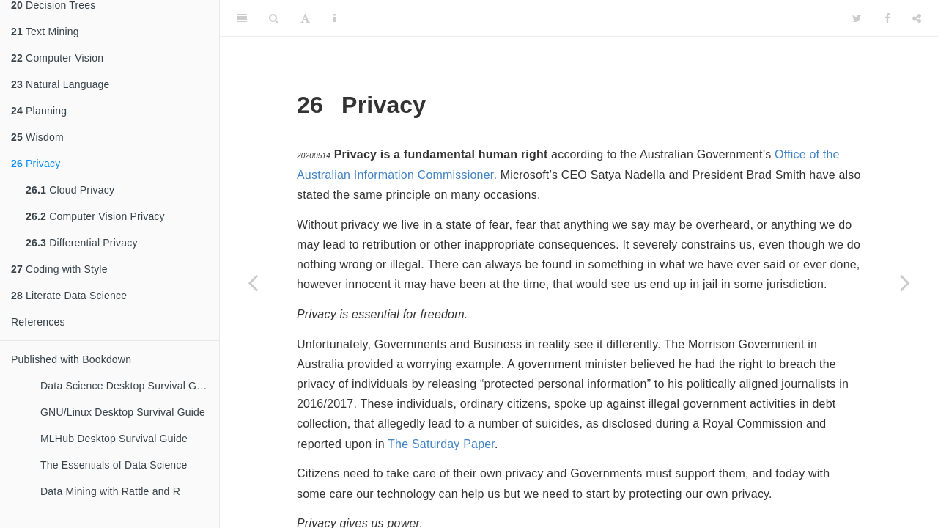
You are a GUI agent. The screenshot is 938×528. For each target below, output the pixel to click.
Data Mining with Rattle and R (110, 491)
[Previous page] (253, 282)
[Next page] (905, 282)
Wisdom (37, 137)
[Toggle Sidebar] (242, 18)
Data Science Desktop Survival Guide (128, 386)
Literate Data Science (69, 295)
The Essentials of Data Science (114, 465)
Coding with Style (59, 269)
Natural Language (60, 84)
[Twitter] (857, 18)
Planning (39, 111)
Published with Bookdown (71, 359)
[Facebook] (887, 18)
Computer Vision (57, 58)
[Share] (916, 18)
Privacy (35, 163)
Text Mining (45, 31)
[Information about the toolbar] (334, 18)
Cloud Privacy (70, 190)
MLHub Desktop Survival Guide (114, 438)
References (38, 322)
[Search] (273, 18)
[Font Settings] (305, 18)
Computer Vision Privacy (95, 216)
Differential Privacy (82, 243)
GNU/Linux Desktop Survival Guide (122, 412)
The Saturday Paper (441, 444)
